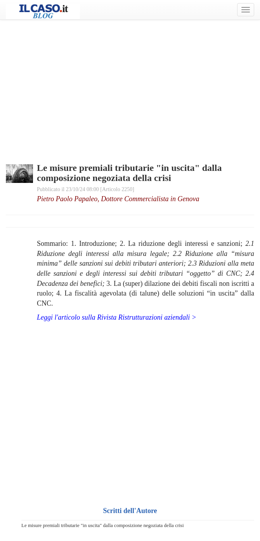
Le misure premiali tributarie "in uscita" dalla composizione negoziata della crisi (102, 525)
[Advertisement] (130, 81)
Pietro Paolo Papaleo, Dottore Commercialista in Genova (118, 199)
